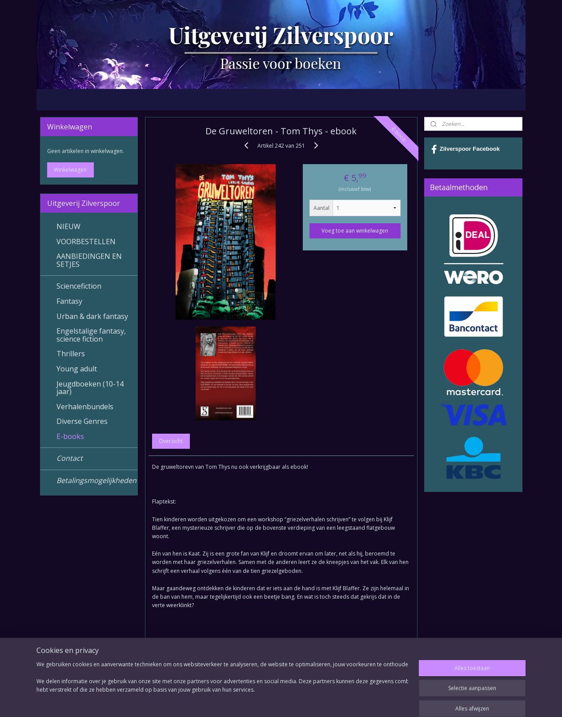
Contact (69, 458)
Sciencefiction (78, 286)
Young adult (76, 369)
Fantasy (69, 301)
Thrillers (70, 353)
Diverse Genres (82, 421)
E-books (70, 436)
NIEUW (68, 226)
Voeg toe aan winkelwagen (354, 230)
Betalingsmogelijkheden (96, 480)
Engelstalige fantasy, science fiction (91, 335)
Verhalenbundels (84, 406)
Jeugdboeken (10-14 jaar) (90, 388)
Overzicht (171, 441)
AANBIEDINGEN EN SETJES (89, 260)
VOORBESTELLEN (86, 241)
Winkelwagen (70, 169)
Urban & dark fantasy (92, 316)
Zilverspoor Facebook (465, 149)
